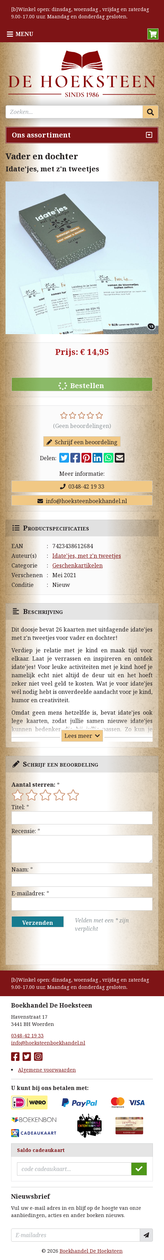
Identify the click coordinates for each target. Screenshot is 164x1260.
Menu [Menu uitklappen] (24, 34)
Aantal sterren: (33, 784)
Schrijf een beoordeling (82, 442)
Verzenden (37, 923)
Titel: (18, 807)
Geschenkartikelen (77, 565)
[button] (152, 33)
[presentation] (55, 948)
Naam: (20, 869)
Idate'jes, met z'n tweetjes (86, 556)
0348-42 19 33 (82, 486)
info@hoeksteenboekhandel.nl (82, 501)
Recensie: (23, 831)
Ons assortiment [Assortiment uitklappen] (41, 135)
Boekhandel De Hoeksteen (91, 1251)
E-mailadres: (28, 893)
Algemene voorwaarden (47, 1069)
